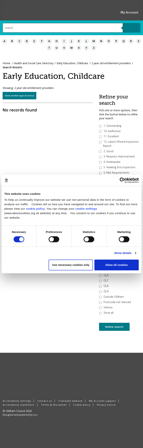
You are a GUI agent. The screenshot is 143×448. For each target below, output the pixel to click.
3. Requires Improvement (117, 156)
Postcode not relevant (115, 302)
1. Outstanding (110, 125)
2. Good (106, 151)
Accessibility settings (17, 401)
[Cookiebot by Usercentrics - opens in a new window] (122, 180)
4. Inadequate (109, 162)
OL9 (103, 291)
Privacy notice (106, 405)
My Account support (102, 401)
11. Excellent (109, 136)
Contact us (44, 401)
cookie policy (35, 208)
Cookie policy (81, 405)
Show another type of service (19, 95)
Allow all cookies (116, 264)
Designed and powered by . (20, 414)
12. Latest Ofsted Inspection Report (119, 144)
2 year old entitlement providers (111, 63)
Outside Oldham (111, 296)
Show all (106, 312)
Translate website (70, 401)
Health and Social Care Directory (33, 63)
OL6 (103, 275)
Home (6, 63)
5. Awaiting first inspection (117, 167)
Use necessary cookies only (70, 264)
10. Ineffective (110, 131)
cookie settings (86, 208)
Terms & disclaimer (54, 405)
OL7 (103, 280)
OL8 (103, 286)
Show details (123, 253)
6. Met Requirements (114, 172)
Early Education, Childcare (72, 63)
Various (106, 307)
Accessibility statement (18, 405)
